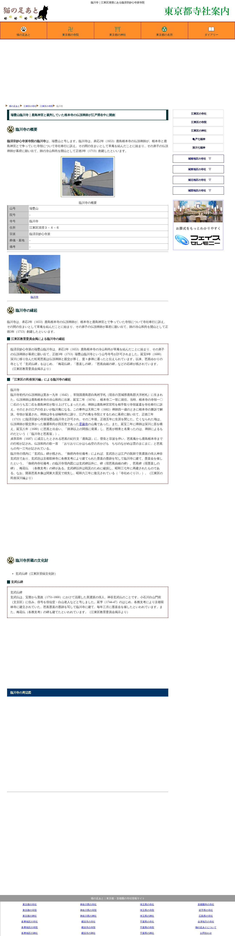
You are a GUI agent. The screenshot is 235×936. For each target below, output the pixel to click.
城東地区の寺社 (197, 169)
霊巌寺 (83, 424)
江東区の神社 (198, 130)
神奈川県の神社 (88, 916)
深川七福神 (198, 147)
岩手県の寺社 (206, 910)
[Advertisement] (117, 71)
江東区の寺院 (46, 106)
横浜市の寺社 (88, 921)
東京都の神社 (117, 30)
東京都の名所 (164, 30)
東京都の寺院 (70, 30)
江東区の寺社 (30, 106)
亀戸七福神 (198, 139)
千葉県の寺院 (147, 927)
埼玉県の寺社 (147, 904)
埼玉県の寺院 (147, 910)
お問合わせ (206, 933)
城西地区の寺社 (197, 190)
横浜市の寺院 (88, 927)
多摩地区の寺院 (29, 927)
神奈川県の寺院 (88, 910)
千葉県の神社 (147, 933)
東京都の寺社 (30, 904)
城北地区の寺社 (197, 179)
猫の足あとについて (205, 927)
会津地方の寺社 (206, 921)
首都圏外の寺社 (206, 904)
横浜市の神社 (88, 933)
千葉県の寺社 (147, 921)
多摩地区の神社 (29, 933)
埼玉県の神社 (147, 916)
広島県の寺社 (206, 916)
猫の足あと (23, 30)
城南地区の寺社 (197, 158)
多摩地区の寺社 (29, 921)
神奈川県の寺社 (88, 904)
